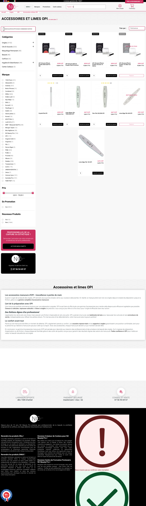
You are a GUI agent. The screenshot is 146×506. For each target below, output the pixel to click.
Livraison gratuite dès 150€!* (73, 1)
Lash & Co (10, 122)
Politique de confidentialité (83, 493)
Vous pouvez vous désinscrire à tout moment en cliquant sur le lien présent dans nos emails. (102, 442)
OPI (8, 136)
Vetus (8, 172)
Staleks (9, 161)
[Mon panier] (132, 6)
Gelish (8, 111)
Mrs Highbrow (11, 130)
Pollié (8, 153)
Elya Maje (9, 99)
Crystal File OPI (43, 113)
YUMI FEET (10, 181)
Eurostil (9, 105)
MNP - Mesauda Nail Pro (14, 125)
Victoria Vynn (11, 175)
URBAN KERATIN (11, 169)
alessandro (9, 83)
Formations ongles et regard (47, 498)
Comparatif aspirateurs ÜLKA (48, 491)
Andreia (9, 85)
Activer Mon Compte (18, 246)
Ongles (7, 43)
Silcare (8, 158)
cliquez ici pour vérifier (49, 502)
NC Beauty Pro (11, 133)
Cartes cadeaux (9, 67)
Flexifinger (9, 108)
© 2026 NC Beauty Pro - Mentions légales (73, 504)
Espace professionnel (81, 498)
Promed (9, 155)
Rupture (131, 75)
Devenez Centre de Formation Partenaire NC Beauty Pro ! (54, 461)
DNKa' (9, 94)
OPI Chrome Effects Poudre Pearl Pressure (72, 64)
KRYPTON (9, 119)
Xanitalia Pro (11, 178)
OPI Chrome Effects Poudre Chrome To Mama (98, 64)
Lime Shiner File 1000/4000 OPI (70, 113)
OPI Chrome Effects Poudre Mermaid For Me (44, 64)
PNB (8, 150)
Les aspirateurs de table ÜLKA (48, 496)
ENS (7, 102)
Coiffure (6, 59)
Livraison (77, 488)
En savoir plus (53, 19)
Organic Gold (10, 139)
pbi (7, 144)
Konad (8, 116)
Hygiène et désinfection (12, 63)
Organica (9, 141)
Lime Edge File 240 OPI (125, 113)
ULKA (9, 167)
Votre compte (7, 485)
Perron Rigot (10, 147)
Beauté (6, 55)
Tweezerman (10, 164)
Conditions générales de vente (84, 491)
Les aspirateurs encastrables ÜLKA (50, 493)
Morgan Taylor (11, 127)
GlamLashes (10, 113)
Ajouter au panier (57, 75)
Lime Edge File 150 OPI (85, 162)
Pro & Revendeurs (133, 1)
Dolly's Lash (10, 97)
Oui (8, 207)
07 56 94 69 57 (19, 269)
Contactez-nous (79, 496)
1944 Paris (10, 80)
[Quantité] (40, 75)
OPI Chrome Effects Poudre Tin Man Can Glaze (125, 64)
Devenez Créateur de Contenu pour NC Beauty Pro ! (53, 437)
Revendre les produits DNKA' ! (13, 454)
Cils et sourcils (9, 47)
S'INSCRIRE (109, 448)
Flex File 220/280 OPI (98, 113)
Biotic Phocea (11, 88)
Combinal (9, 91)
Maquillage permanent (11, 51)
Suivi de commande (8, 488)
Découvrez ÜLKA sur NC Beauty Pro (50, 488)
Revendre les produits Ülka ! (12, 436)
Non (8, 222)
